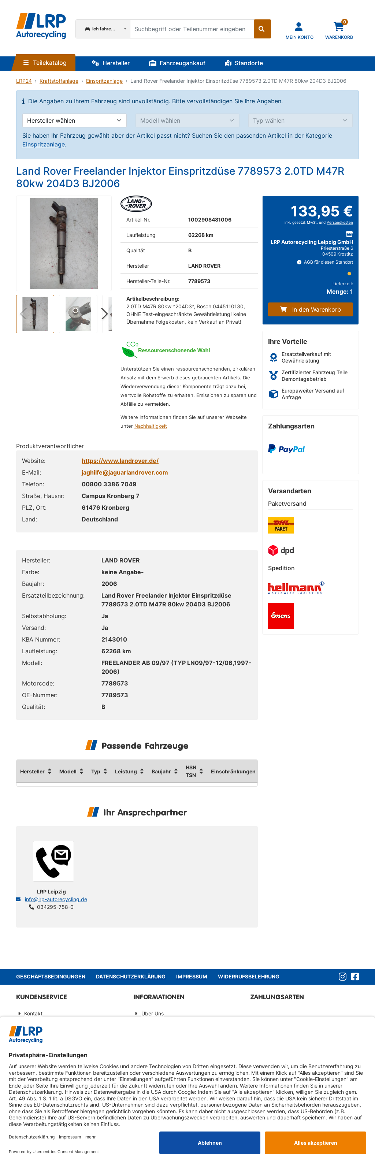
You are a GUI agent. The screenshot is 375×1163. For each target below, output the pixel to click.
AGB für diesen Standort (325, 262)
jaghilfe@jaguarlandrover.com (125, 472)
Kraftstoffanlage (59, 81)
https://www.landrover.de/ (120, 460)
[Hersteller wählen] (74, 120)
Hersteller (111, 63)
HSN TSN (191, 771)
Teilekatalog (45, 62)
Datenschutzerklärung (131, 976)
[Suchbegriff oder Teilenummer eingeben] (192, 28)
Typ (95, 771)
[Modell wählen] (187, 120)
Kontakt (33, 1013)
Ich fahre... (100, 28)
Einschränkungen (233, 771)
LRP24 (24, 81)
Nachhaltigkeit (150, 426)
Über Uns (152, 1013)
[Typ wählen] (300, 120)
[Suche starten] (262, 28)
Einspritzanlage (104, 81)
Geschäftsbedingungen (50, 976)
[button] (103, 313)
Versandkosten (340, 222)
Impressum (191, 976)
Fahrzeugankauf (177, 63)
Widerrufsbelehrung (248, 976)
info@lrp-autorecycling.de (56, 899)
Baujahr (161, 771)
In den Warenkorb (310, 309)
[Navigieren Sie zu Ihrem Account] (299, 30)
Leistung (126, 771)
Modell (68, 771)
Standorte (244, 63)
